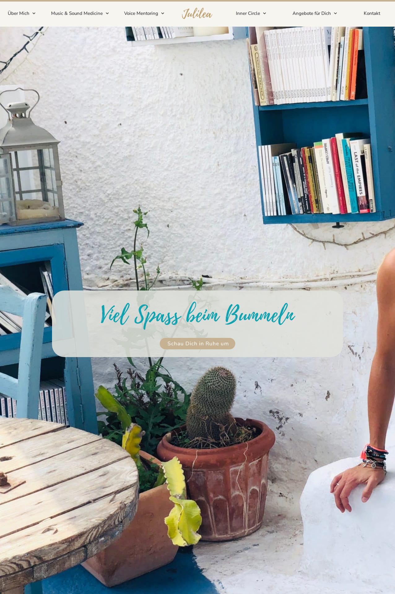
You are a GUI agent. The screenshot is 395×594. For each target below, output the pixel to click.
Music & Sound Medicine (80, 13)
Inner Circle (251, 13)
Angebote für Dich (315, 13)
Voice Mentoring (144, 13)
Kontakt (372, 13)
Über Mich (21, 13)
